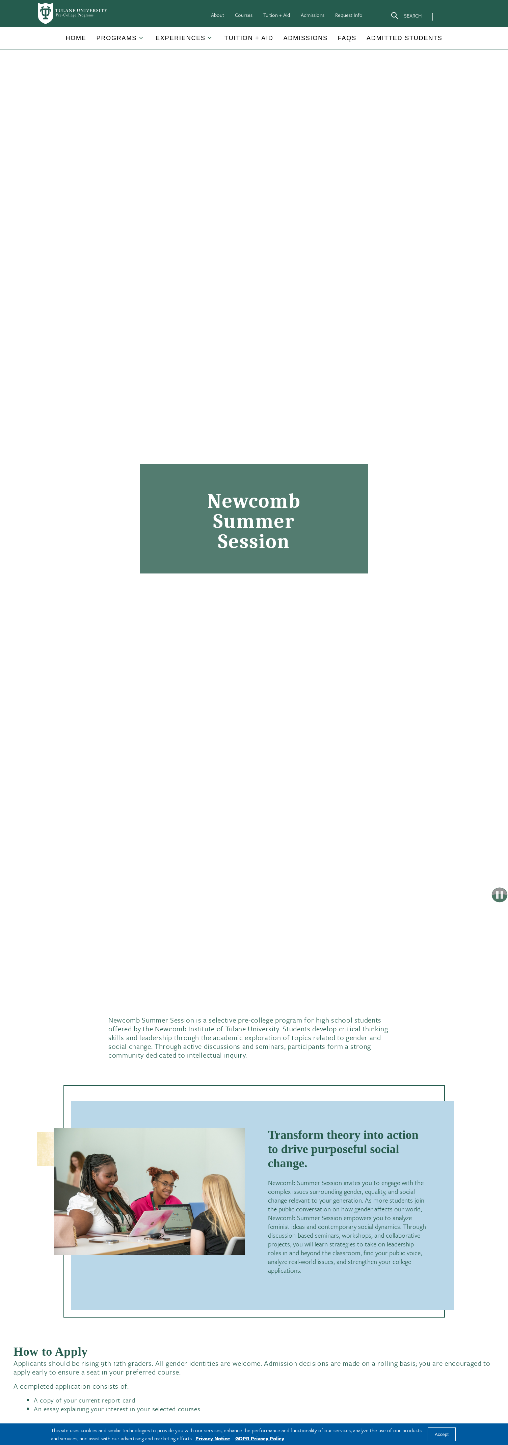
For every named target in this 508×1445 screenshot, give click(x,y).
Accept (442, 1434)
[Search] (406, 16)
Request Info (349, 15)
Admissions (312, 15)
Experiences (181, 38)
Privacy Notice (212, 1438)
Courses (243, 15)
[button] (75, 38)
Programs (117, 38)
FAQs (347, 38)
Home (75, 38)
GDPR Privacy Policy (259, 1438)
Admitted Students (405, 38)
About (217, 15)
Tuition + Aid (276, 15)
